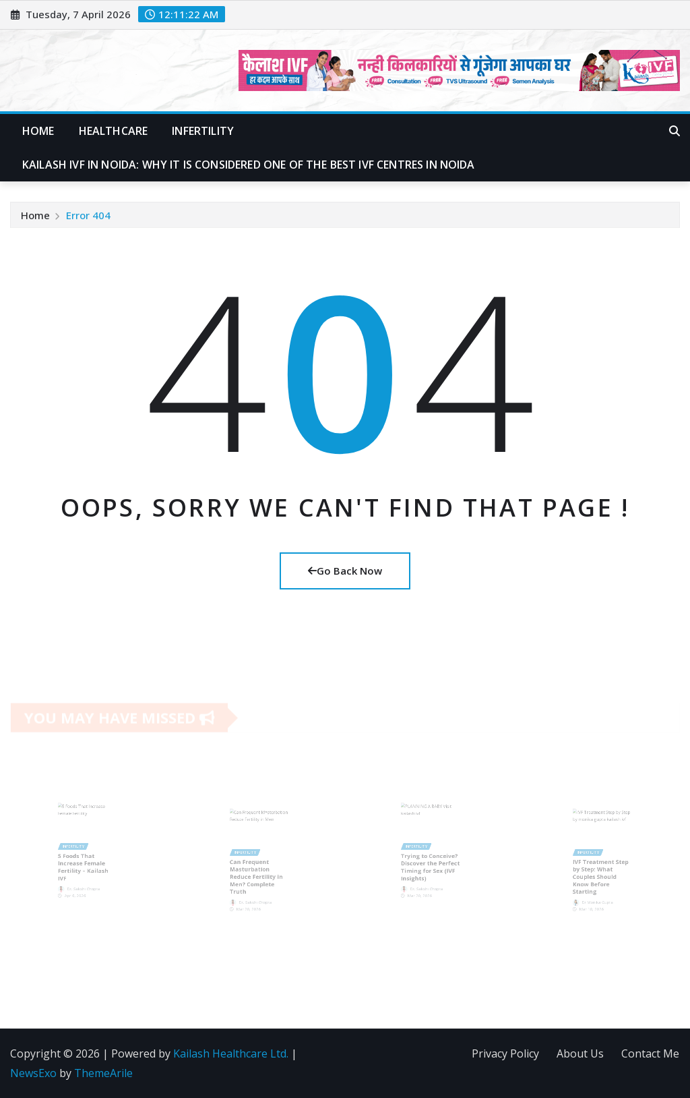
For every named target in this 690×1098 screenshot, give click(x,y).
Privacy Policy (505, 1053)
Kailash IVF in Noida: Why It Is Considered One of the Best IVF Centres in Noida (248, 164)
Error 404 (88, 216)
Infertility (203, 130)
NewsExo (33, 1073)
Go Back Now (345, 570)
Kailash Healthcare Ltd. (230, 1053)
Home (38, 130)
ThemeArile (103, 1073)
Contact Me (650, 1053)
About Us (580, 1053)
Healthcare (113, 130)
